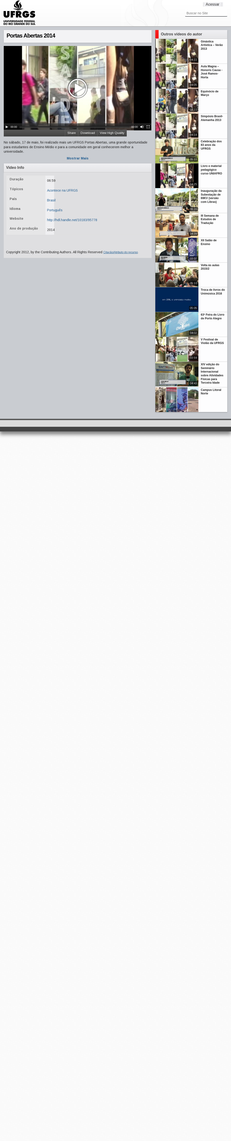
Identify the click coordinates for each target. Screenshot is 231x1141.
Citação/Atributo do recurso (120, 252)
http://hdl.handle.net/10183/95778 (72, 220)
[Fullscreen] (148, 127)
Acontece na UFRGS (62, 190)
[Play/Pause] (7, 127)
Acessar (212, 4)
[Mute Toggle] (142, 127)
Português (55, 210)
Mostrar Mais (78, 158)
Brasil (51, 200)
